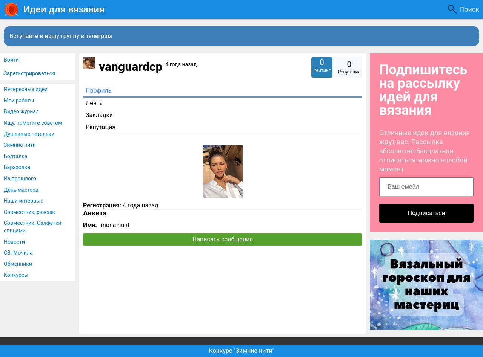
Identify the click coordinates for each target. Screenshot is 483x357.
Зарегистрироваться (29, 73)
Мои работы (19, 101)
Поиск (469, 9)
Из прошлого (20, 178)
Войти (11, 60)
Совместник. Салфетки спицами (33, 226)
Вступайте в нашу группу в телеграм (60, 36)
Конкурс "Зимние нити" (241, 350)
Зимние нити (20, 145)
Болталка (15, 156)
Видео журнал (21, 111)
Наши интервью (23, 201)
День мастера (21, 190)
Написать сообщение (222, 239)
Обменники (18, 264)
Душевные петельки (29, 134)
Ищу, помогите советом (33, 123)
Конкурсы (16, 275)
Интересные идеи (26, 89)
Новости (14, 242)
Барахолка (17, 167)
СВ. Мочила (18, 253)
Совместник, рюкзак (29, 212)
